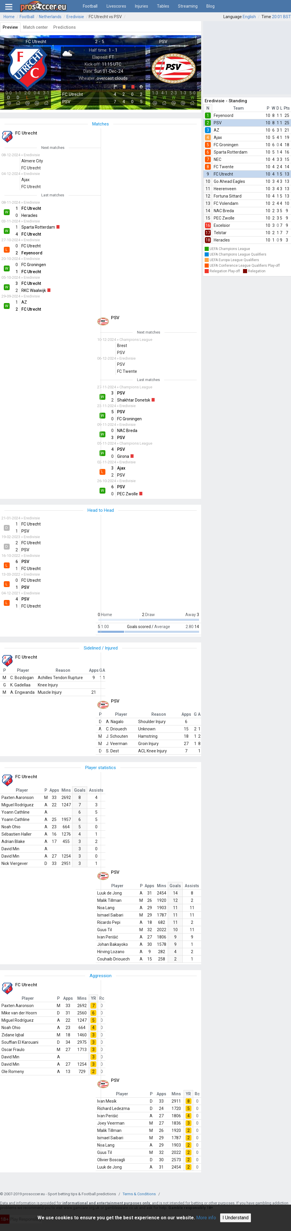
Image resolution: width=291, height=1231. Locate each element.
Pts (287, 108)
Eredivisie (75, 16)
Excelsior (222, 225)
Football (90, 6)
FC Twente (224, 166)
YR (93, 998)
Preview (10, 27)
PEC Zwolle (224, 218)
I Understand (235, 1217)
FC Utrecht (223, 174)
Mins (66, 790)
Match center (35, 27)
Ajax (218, 137)
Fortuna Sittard (228, 196)
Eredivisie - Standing (226, 100)
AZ (216, 130)
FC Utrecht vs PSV (105, 16)
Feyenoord (223, 115)
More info (206, 1217)
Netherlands (50, 16)
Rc (101, 998)
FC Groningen (226, 144)
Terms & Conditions (139, 1194)
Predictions (64, 27)
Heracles (222, 240)
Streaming (188, 6)
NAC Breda (224, 210)
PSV (218, 122)
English (249, 16)
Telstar (220, 232)
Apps (54, 790)
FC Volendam (226, 203)
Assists (96, 790)
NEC (217, 159)
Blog (210, 6)
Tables (163, 6)
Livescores (116, 6)
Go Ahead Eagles (229, 181)
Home (9, 16)
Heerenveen (225, 188)
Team (238, 108)
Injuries (141, 6)
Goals (79, 790)
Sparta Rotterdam (230, 152)
